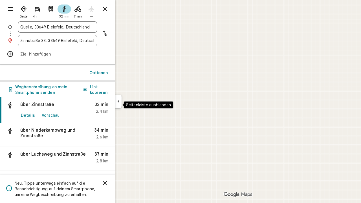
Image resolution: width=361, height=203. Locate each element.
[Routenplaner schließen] (125, 9)
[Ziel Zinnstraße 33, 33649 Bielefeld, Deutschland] (78, 40)
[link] (77, 110)
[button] (77, 135)
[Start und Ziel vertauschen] (125, 33)
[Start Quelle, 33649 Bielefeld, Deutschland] (78, 27)
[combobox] (78, 27)
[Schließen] (125, 183)
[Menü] (10, 10)
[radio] (44, 10)
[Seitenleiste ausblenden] (138, 101)
